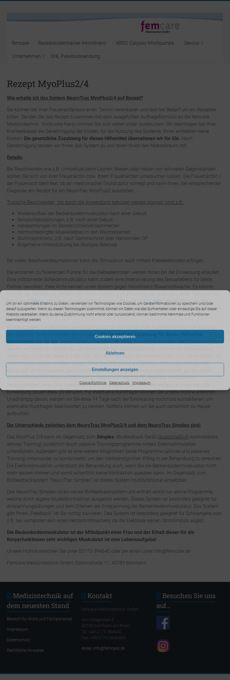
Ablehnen (114, 353)
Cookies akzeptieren (115, 336)
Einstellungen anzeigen (115, 369)
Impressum (141, 382)
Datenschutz (119, 382)
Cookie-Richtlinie (92, 382)
